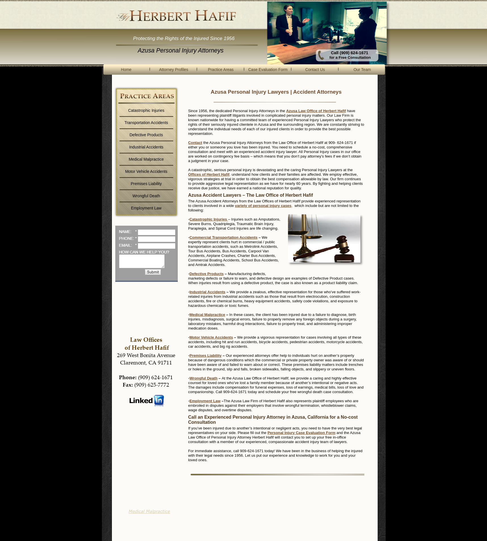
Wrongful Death (203, 378)
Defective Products (206, 274)
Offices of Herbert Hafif (209, 174)
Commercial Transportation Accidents (223, 237)
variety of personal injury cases (263, 206)
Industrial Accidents (207, 292)
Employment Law (204, 401)
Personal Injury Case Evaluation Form (301, 433)
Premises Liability (205, 355)
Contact (195, 143)
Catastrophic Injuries (208, 219)
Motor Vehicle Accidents (211, 337)
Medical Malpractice (207, 315)
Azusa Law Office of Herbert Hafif (316, 111)
